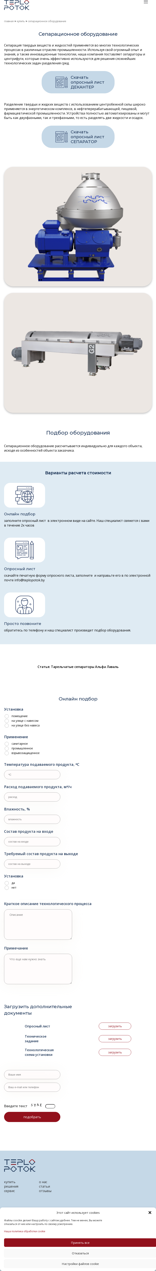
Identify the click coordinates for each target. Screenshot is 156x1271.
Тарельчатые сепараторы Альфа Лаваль (85, 667)
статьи (44, 1186)
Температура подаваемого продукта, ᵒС (41, 764)
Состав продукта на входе (28, 831)
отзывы (45, 1191)
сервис (9, 1191)
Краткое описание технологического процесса (48, 903)
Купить (21, 21)
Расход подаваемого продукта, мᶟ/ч (38, 786)
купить (9, 1182)
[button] (150, 1213)
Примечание (16, 948)
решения (11, 1186)
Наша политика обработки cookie (24, 1231)
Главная (9, 21)
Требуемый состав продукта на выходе (41, 853)
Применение (16, 736)
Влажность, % (17, 809)
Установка (13, 709)
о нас (43, 1182)
